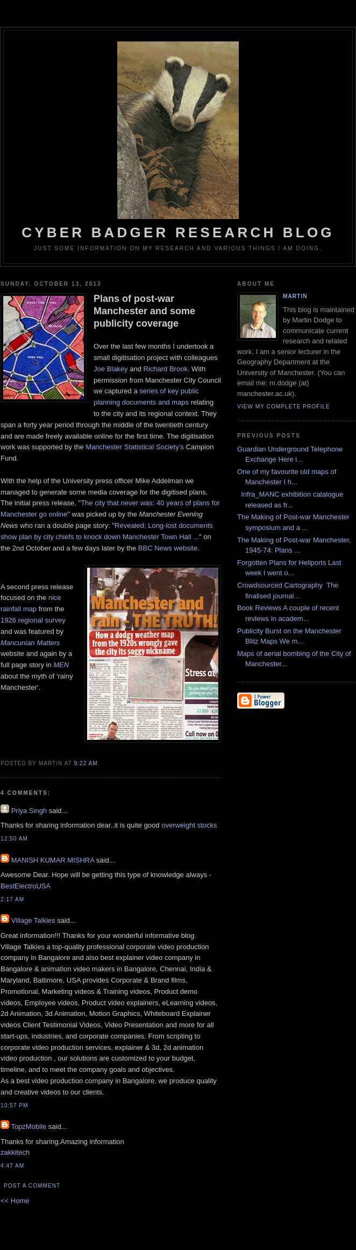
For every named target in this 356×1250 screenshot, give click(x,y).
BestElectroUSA (26, 886)
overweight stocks (189, 825)
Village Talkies (33, 920)
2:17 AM (12, 899)
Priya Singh (29, 811)
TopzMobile (28, 1126)
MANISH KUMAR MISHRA (53, 860)
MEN (61, 665)
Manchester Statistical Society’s (135, 447)
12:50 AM (14, 839)
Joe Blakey (111, 369)
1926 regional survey (33, 620)
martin (295, 296)
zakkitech (15, 1152)
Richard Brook (166, 369)
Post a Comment (32, 1186)
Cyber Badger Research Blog (178, 141)
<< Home (15, 1201)
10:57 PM (14, 1105)
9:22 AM (86, 763)
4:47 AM (12, 1166)
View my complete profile (283, 406)
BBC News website (168, 548)
